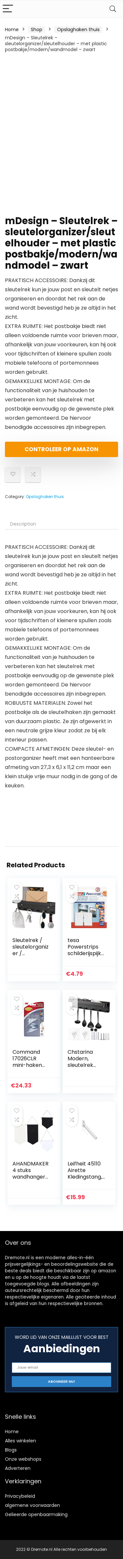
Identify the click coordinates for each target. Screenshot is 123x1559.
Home (12, 29)
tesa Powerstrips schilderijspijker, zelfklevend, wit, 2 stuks (86, 953)
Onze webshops (23, 1459)
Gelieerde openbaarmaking (36, 1514)
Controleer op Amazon (61, 449)
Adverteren (18, 1468)
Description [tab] (23, 524)
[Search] (113, 9)
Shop (36, 29)
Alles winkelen (20, 1440)
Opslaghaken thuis (78, 29)
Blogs (11, 1450)
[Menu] (8, 9)
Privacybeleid (20, 1496)
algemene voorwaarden (32, 1505)
